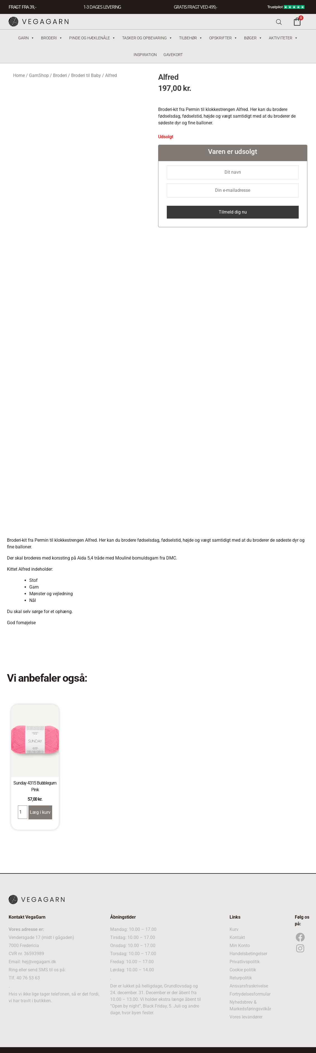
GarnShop (39, 75)
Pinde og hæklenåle (92, 38)
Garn (26, 38)
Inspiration (145, 54)
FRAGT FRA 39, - (22, 7)
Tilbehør (190, 38)
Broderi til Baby (86, 75)
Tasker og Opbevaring (147, 38)
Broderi (51, 38)
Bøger (253, 38)
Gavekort (173, 54)
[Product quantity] (22, 812)
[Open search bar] (279, 21)
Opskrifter (223, 38)
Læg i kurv (40, 812)
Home (19, 75)
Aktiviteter (283, 38)
